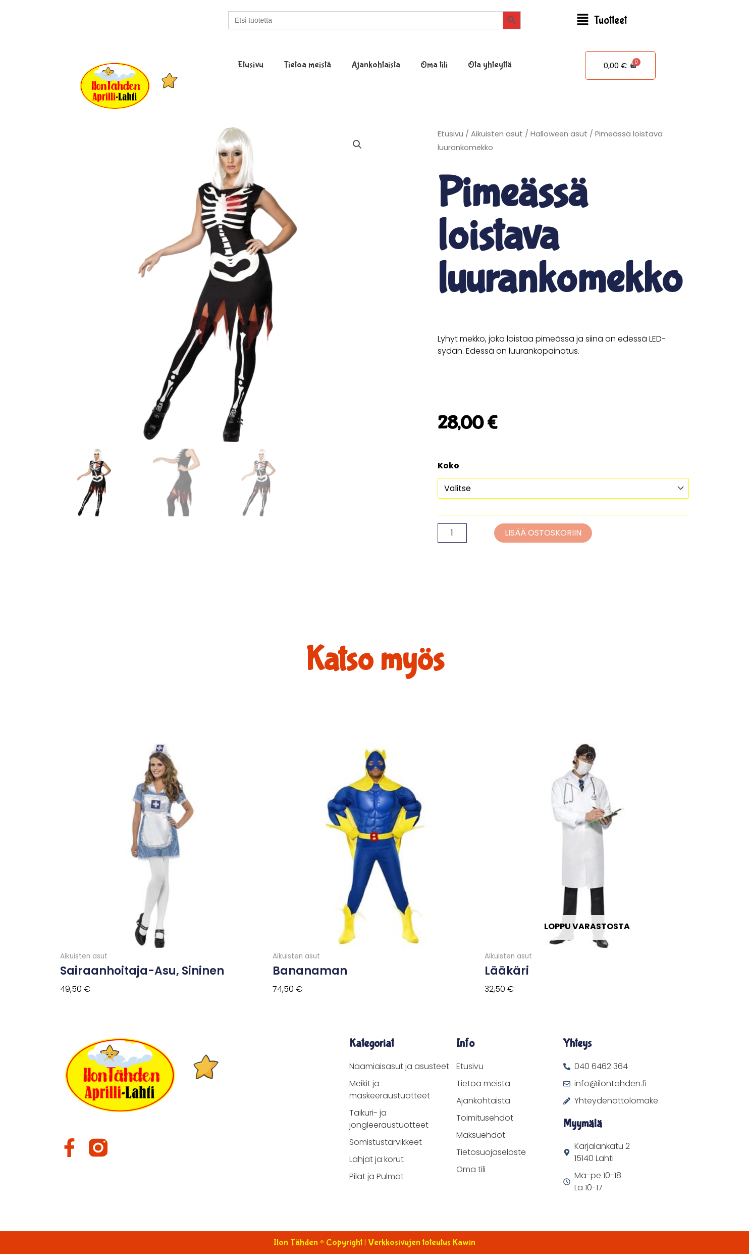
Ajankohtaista (375, 65)
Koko (448, 465)
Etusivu (250, 65)
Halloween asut (558, 134)
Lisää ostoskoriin (543, 533)
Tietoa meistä (307, 65)
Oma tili (434, 65)
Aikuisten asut (497, 134)
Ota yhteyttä (490, 65)
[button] (601, 20)
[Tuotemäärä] (452, 533)
